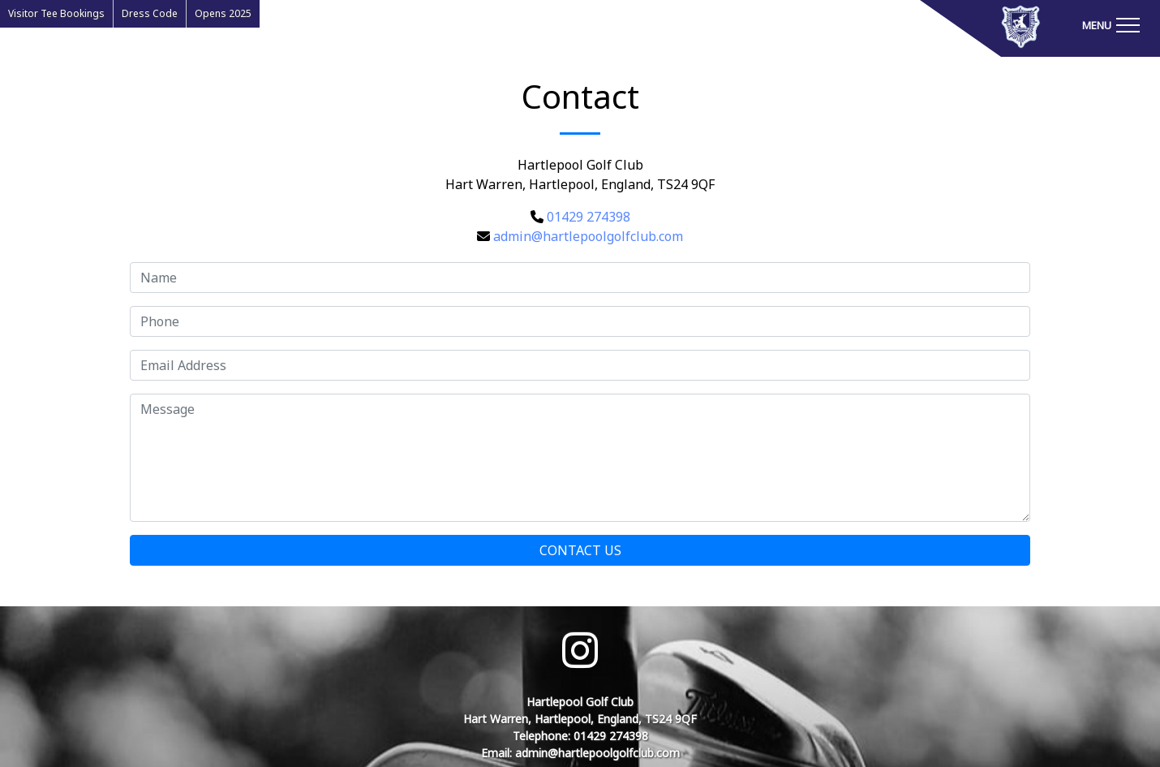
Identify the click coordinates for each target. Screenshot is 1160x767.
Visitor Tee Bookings (56, 13)
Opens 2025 (223, 13)
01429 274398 (588, 217)
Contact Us (580, 550)
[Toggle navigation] (1110, 24)
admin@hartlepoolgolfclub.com (588, 236)
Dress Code (150, 13)
